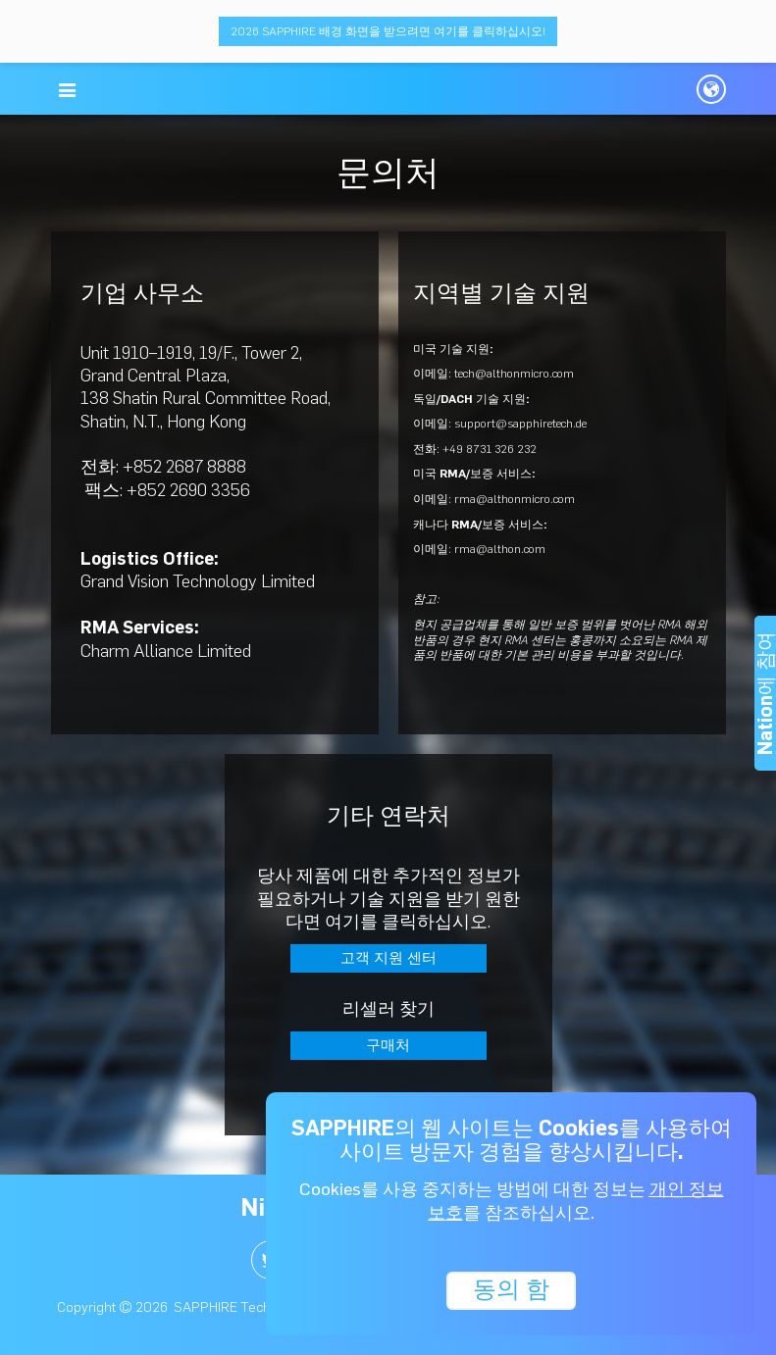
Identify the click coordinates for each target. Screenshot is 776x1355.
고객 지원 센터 (388, 958)
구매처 (388, 1045)
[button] (68, 90)
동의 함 (511, 1289)
